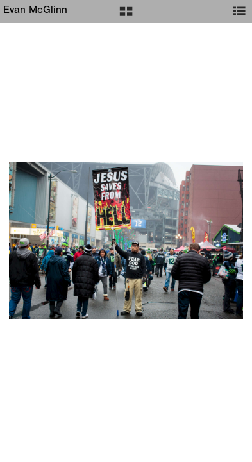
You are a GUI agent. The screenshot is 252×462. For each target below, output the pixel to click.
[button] (126, 16)
